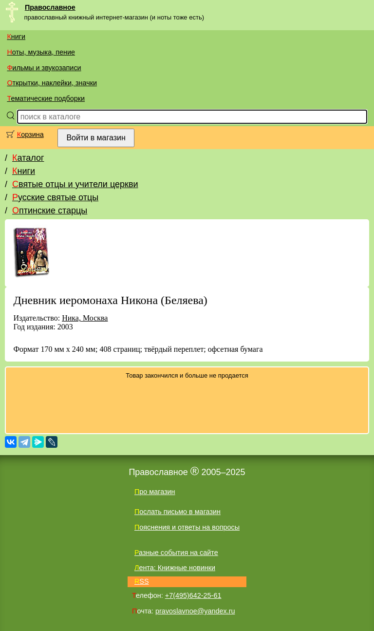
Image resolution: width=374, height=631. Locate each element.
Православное (50, 7)
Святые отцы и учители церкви (75, 184)
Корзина (30, 134)
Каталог (28, 158)
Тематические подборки (46, 98)
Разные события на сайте (176, 552)
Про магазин (154, 492)
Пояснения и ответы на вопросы (187, 527)
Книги (16, 36)
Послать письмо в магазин (177, 512)
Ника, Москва (85, 318)
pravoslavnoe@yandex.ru (195, 611)
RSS (141, 581)
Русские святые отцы (55, 197)
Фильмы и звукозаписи (44, 68)
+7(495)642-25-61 (193, 595)
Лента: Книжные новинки (174, 568)
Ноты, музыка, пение (41, 52)
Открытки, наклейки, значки (52, 83)
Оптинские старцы (49, 210)
